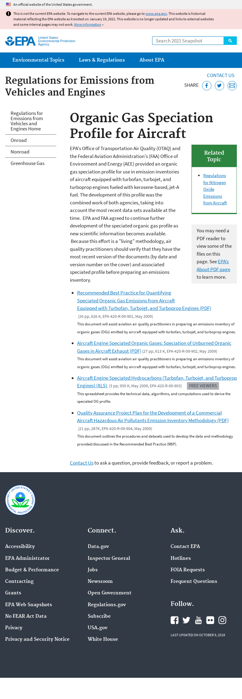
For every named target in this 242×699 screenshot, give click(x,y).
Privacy (13, 628)
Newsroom (100, 581)
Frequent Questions (194, 581)
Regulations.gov (107, 605)
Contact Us (220, 75)
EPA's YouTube (198, 620)
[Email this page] (232, 85)
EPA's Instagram (222, 620)
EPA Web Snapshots (28, 605)
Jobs (93, 570)
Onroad (19, 140)
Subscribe (99, 616)
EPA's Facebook (174, 620)
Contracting (19, 581)
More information (87, 24)
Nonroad (20, 151)
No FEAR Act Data (26, 616)
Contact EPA (185, 546)
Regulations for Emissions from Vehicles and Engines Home (27, 121)
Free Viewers (203, 385)
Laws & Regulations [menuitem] (102, 60)
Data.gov (98, 546)
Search (230, 40)
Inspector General (109, 558)
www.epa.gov (156, 13)
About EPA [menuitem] (151, 60)
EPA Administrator (27, 558)
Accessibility (20, 546)
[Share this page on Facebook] (206, 85)
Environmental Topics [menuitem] (38, 60)
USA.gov (97, 628)
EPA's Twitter (186, 620)
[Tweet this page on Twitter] (219, 85)
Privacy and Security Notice (37, 639)
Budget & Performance (32, 570)
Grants (13, 593)
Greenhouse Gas (27, 163)
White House (103, 639)
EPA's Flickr (210, 620)
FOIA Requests (188, 570)
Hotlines (181, 558)
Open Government (110, 593)
